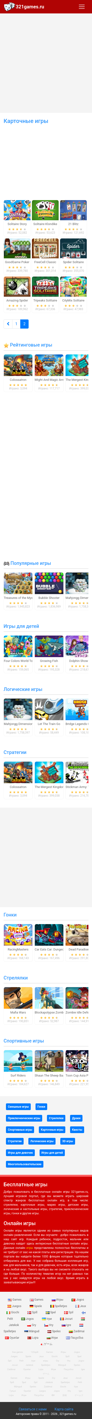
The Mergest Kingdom (50, 787)
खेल (53, 1395)
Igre (67, 1325)
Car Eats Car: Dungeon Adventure (58, 949)
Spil (69, 1312)
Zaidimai (76, 1331)
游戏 (64, 1395)
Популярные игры (27, 563)
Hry (49, 1325)
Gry (32, 1325)
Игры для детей (21, 626)
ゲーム (46, 1344)
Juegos (14, 1306)
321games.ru (30, 7)
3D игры (67, 1141)
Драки (76, 1118)
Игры (58, 1299)
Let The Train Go (49, 724)
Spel (51, 1312)
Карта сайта (64, 1409)
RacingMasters (18, 949)
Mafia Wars (18, 1012)
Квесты (77, 1129)
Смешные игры (18, 1106)
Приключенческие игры (24, 1118)
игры (29, 1248)
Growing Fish (49, 661)
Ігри (47, 1319)
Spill (32, 1312)
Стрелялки (16, 978)
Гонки (10, 915)
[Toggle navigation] (81, 6)
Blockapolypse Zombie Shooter (56, 1012)
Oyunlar (27, 1369)
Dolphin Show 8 (80, 661)
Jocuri (66, 1319)
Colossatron (18, 380)
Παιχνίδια (74, 1337)
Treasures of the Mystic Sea (23, 598)
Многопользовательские (24, 1164)
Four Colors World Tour (20, 661)
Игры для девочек (20, 1152)
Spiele (36, 1306)
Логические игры (23, 689)
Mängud (32, 1331)
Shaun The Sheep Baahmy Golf (56, 1075)
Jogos (78, 1299)
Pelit (21, 1361)
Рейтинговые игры (28, 345)
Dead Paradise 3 (80, 949)
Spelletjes (59, 1306)
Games (15, 1299)
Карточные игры (52, 1129)
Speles (54, 1331)
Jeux (80, 1306)
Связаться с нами (32, 1409)
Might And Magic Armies (52, 380)
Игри (52, 1337)
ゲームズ (79, 1395)
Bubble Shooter (48, 598)
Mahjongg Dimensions (19, 724)
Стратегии (15, 752)
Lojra (33, 1337)
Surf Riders (18, 1075)
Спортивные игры (24, 1041)
